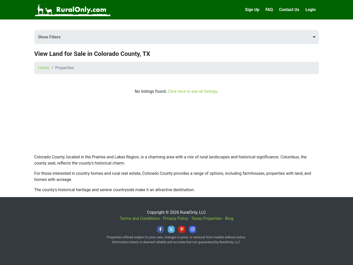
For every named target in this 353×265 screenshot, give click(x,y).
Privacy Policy (175, 218)
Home (43, 67)
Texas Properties (206, 218)
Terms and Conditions (140, 218)
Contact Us (289, 9)
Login (310, 9)
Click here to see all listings (192, 91)
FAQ (269, 9)
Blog (229, 218)
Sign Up (252, 9)
